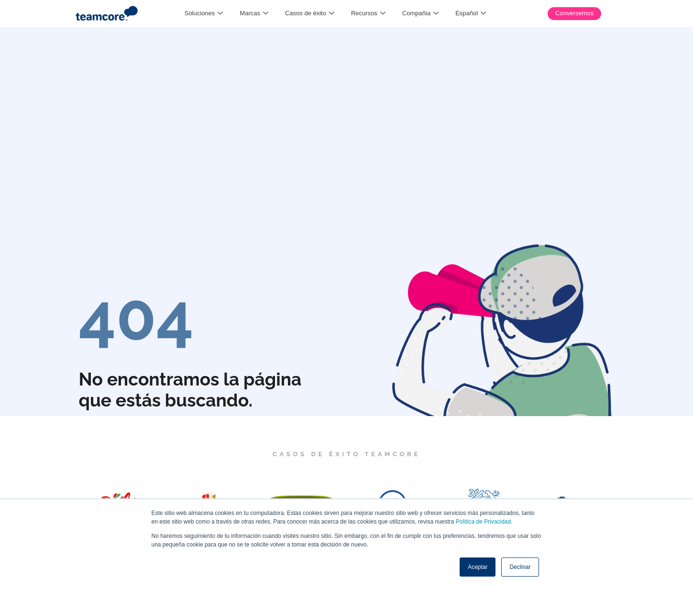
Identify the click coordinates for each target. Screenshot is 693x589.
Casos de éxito (309, 13)
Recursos (368, 13)
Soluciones (204, 13)
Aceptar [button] (477, 567)
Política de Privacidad (483, 521)
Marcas (254, 13)
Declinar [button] (519, 567)
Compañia (420, 13)
